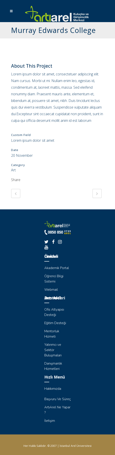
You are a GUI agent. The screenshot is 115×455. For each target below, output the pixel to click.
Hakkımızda (52, 388)
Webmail (51, 289)
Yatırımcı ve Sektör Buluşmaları (53, 350)
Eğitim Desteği (55, 323)
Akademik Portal (56, 268)
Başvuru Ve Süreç (57, 399)
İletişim (49, 421)
